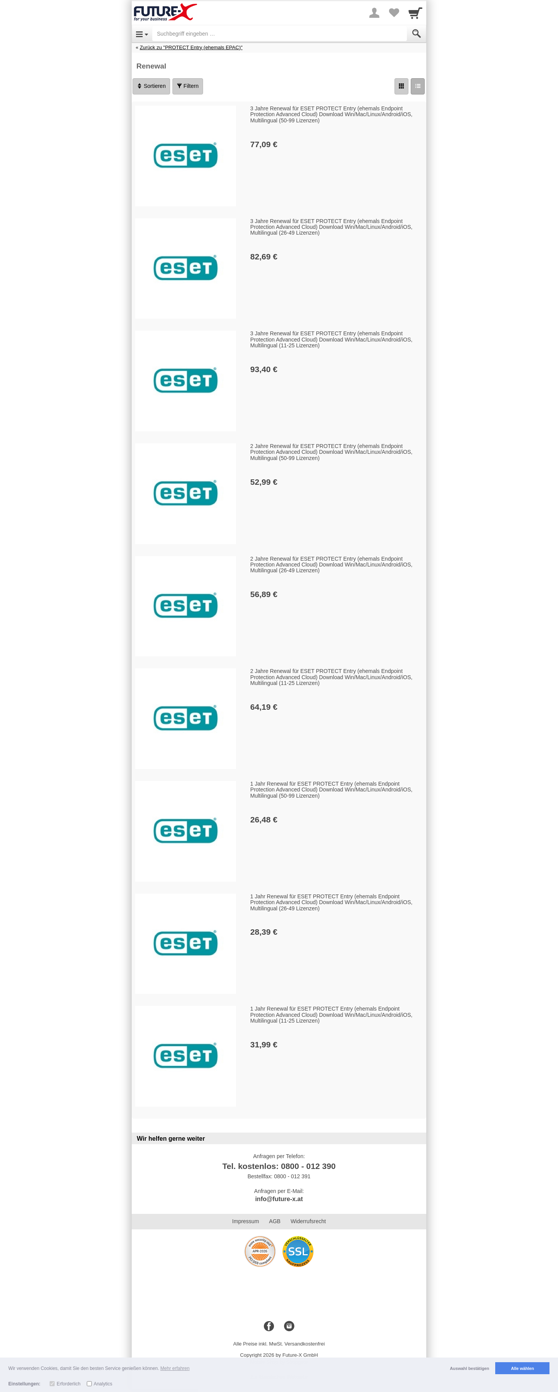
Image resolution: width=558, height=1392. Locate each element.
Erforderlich (68, 1384)
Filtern (188, 86)
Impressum (245, 1221)
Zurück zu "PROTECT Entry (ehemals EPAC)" (191, 47)
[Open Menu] (142, 34)
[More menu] (374, 13)
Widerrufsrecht (308, 1221)
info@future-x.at (279, 1199)
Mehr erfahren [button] (174, 1368)
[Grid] (401, 86)
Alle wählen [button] (522, 1368)
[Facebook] (269, 1326)
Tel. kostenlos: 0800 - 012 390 (279, 1166)
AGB (275, 1221)
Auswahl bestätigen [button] (469, 1368)
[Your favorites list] (394, 13)
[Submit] (416, 34)
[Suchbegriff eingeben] (279, 33)
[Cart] (415, 13)
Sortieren (151, 86)
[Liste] (418, 86)
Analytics (103, 1384)
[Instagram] (289, 1326)
